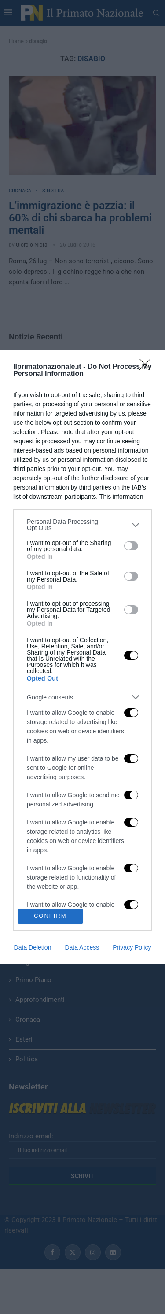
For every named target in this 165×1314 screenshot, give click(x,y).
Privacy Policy (132, 947)
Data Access (82, 947)
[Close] (147, 367)
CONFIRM (50, 915)
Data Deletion (32, 947)
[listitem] (82, 525)
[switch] (131, 545)
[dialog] (82, 657)
